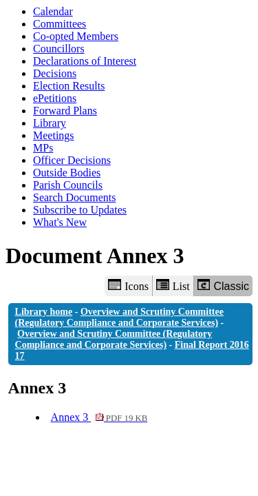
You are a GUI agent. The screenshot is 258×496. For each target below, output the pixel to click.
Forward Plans (65, 110)
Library (49, 123)
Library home (44, 312)
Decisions (54, 73)
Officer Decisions (72, 160)
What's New (60, 222)
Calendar (53, 11)
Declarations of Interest (84, 61)
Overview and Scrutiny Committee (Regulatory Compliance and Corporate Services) (119, 317)
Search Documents (74, 197)
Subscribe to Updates (80, 210)
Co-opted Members (75, 36)
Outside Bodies (66, 172)
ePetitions (54, 98)
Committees (59, 24)
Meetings (53, 135)
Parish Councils (68, 185)
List (173, 285)
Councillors (59, 48)
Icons (128, 285)
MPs (43, 148)
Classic (223, 285)
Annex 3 (99, 417)
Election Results (69, 86)
